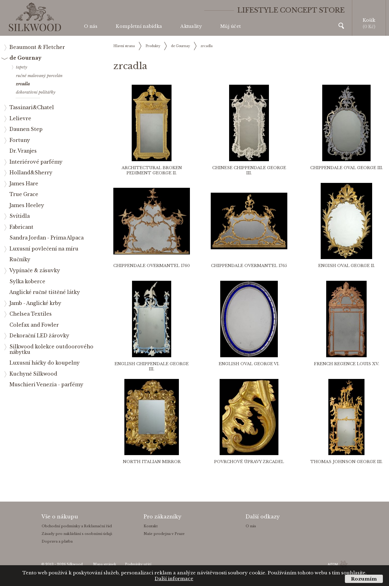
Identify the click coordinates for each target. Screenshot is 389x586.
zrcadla (207, 46)
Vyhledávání (341, 26)
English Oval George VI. (249, 363)
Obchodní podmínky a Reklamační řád (77, 526)
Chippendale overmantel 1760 (151, 265)
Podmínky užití (138, 564)
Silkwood (75, 564)
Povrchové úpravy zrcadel (249, 461)
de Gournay (180, 46)
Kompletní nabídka (139, 26)
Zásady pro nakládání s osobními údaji (77, 534)
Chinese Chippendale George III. (249, 170)
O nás (90, 26)
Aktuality (191, 26)
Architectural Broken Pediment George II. (152, 170)
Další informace (174, 578)
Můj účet (230, 26)
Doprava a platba (57, 541)
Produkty (152, 46)
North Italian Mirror (152, 461)
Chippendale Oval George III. (346, 167)
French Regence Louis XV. (346, 363)
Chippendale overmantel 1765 (249, 265)
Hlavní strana (124, 46)
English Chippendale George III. (152, 366)
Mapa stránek (104, 564)
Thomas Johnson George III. (346, 461)
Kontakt (151, 526)
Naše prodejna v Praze (164, 534)
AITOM (333, 564)
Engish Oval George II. (346, 265)
